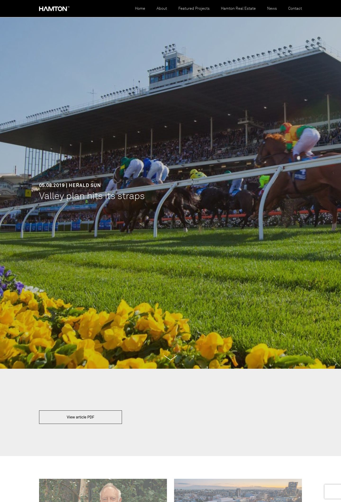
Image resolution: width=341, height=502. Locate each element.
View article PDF (80, 417)
